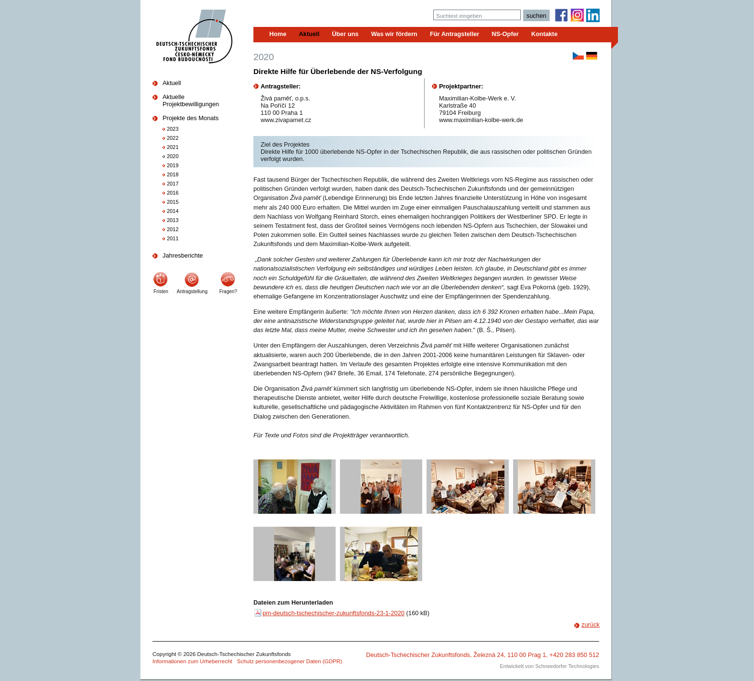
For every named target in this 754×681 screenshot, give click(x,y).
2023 (172, 129)
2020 (172, 156)
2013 (172, 220)
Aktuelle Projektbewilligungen (191, 100)
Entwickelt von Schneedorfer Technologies (549, 666)
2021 (172, 147)
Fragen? (228, 291)
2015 (172, 202)
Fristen (160, 291)
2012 (172, 229)
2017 (172, 183)
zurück (590, 624)
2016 (172, 193)
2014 (172, 211)
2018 (172, 174)
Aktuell (172, 83)
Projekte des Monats (191, 118)
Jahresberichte (183, 255)
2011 (172, 238)
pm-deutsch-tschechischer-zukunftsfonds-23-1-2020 (333, 613)
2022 (172, 138)
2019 (172, 165)
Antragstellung (192, 291)
